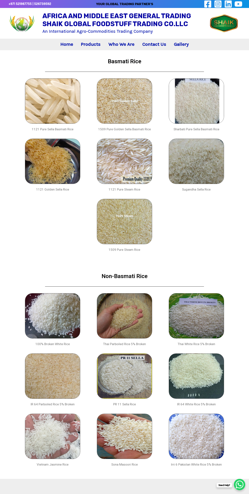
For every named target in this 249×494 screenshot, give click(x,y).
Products (87, 47)
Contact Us (158, 47)
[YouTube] (238, 4)
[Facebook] (208, 4)
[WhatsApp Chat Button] (239, 484)
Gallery (188, 47)
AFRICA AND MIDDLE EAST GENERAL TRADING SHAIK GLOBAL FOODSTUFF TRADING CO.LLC (116, 20)
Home (59, 47)
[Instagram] (218, 4)
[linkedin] (228, 4)
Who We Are (121, 47)
